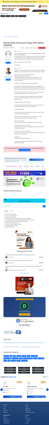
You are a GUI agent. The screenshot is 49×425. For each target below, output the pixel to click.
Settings (5, 412)
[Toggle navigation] (10, 13)
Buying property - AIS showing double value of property (17, 218)
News (26, 404)
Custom (18, 360)
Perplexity (26, 166)
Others (35, 358)
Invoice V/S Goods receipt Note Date (13, 224)
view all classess (24, 273)
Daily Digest (24, 342)
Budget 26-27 (7, 415)
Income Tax (6, 356)
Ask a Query (42, 47)
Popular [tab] (6, 211)
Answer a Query (15, 347)
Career (28, 356)
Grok (43, 166)
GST (11, 356)
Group (27, 421)
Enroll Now (41, 257)
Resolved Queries (38, 372)
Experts (27, 406)
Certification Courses (30, 412)
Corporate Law (34, 356)
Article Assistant (32, 386)
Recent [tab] (11, 211)
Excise (5, 360)
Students (18, 356)
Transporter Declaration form (12, 222)
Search (24, 367)
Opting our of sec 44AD (10, 214)
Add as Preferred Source (36, 159)
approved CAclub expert (25, 148)
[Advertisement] (24, 26)
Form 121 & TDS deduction (11, 215)
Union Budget (41, 358)
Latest (8, 377)
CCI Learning (28, 419)
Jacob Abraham (8, 59)
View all (45, 377)
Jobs (16, 16)
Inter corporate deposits (10, 217)
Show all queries (32, 342)
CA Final (5, 386)
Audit (14, 356)
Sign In (46, 13)
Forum (5, 406)
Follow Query (34, 47)
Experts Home (7, 342)
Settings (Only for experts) (34, 347)
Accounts (24, 356)
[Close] (47, 1)
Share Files (27, 408)
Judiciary (5, 410)
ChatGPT (20, 166)
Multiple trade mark (9, 227)
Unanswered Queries (17, 200)
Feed (5, 417)
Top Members (7, 421)
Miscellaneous (24, 360)
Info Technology (7, 358)
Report (28, 47)
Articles (5, 404)
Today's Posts (41, 342)
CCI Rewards (6, 423)
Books (13, 16)
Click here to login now (24, 150)
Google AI (37, 166)
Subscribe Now (24, 314)
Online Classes (24, 251)
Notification (28, 410)
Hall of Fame (23, 347)
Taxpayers (13, 360)
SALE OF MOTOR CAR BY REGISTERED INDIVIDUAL (16, 221)
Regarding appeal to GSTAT (11, 225)
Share (22, 47)
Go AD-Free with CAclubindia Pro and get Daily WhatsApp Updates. (23, 1)
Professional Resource (28, 358)
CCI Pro (27, 423)
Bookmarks (6, 419)
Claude (32, 166)
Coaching (8, 16)
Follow (8, 62)
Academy (3, 16)
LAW (9, 360)
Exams (20, 358)
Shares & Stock (15, 358)
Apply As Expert (16, 342)
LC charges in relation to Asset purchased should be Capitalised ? (20, 219)
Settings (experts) (38, 370)
